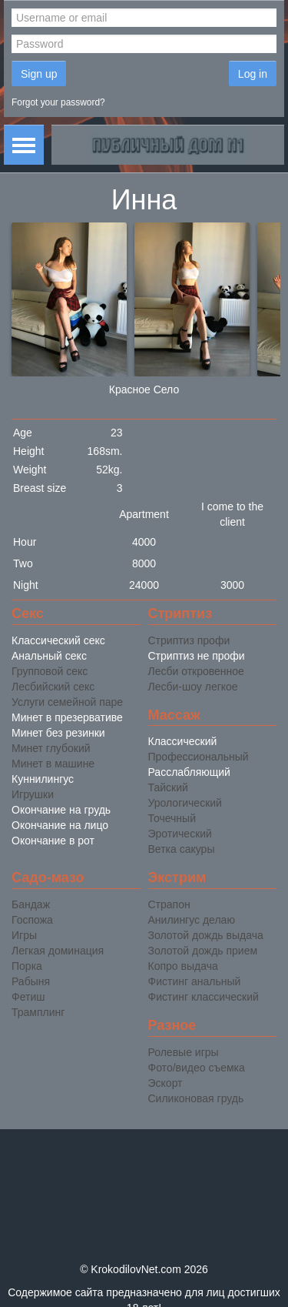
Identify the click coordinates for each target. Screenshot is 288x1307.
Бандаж (31, 904)
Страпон (169, 904)
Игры (24, 935)
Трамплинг (38, 1012)
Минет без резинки (58, 733)
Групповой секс (50, 671)
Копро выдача (183, 966)
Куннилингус (43, 779)
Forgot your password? (58, 102)
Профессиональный (198, 756)
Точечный (172, 818)
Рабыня (31, 981)
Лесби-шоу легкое (193, 686)
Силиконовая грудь (196, 1098)
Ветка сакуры (181, 849)
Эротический (180, 833)
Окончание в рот (53, 840)
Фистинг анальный (194, 981)
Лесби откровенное (196, 671)
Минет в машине (53, 763)
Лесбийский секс (53, 686)
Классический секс (58, 640)
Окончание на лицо (60, 825)
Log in (252, 74)
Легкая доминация (58, 950)
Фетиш (28, 997)
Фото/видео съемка (196, 1067)
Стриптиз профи (189, 640)
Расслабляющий (189, 772)
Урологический (185, 803)
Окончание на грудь (61, 810)
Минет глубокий (51, 748)
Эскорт (165, 1083)
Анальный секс (49, 656)
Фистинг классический (203, 997)
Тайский (168, 787)
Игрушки (33, 794)
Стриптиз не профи (196, 656)
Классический (182, 741)
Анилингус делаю (191, 920)
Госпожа (32, 920)
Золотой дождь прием (203, 950)
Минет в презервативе (67, 717)
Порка (27, 966)
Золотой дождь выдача (205, 935)
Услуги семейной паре (67, 702)
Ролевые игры (183, 1052)
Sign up (39, 74)
